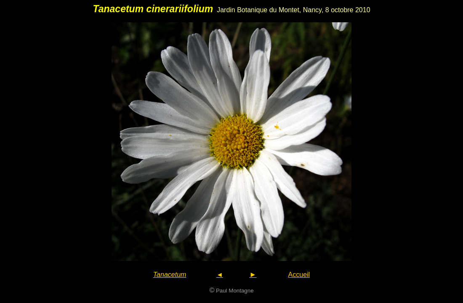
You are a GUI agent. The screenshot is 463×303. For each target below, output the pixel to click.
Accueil (299, 274)
